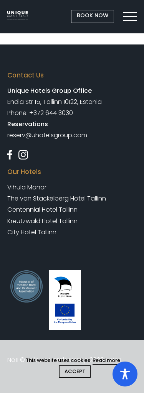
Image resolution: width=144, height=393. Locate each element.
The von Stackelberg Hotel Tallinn (56, 198)
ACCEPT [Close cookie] (75, 371)
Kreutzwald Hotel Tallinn (42, 221)
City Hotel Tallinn (31, 232)
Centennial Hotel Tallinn (42, 209)
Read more (106, 360)
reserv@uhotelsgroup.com (47, 135)
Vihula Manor (26, 187)
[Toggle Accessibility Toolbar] (125, 374)
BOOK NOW (92, 15)
